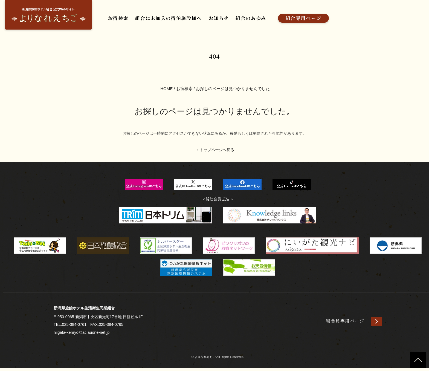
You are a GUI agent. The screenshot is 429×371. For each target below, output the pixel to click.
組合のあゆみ (249, 19)
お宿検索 (116, 19)
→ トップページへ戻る (214, 152)
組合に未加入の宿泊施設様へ (166, 19)
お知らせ (217, 19)
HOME (166, 90)
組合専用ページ (302, 19)
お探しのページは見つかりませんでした (233, 90)
